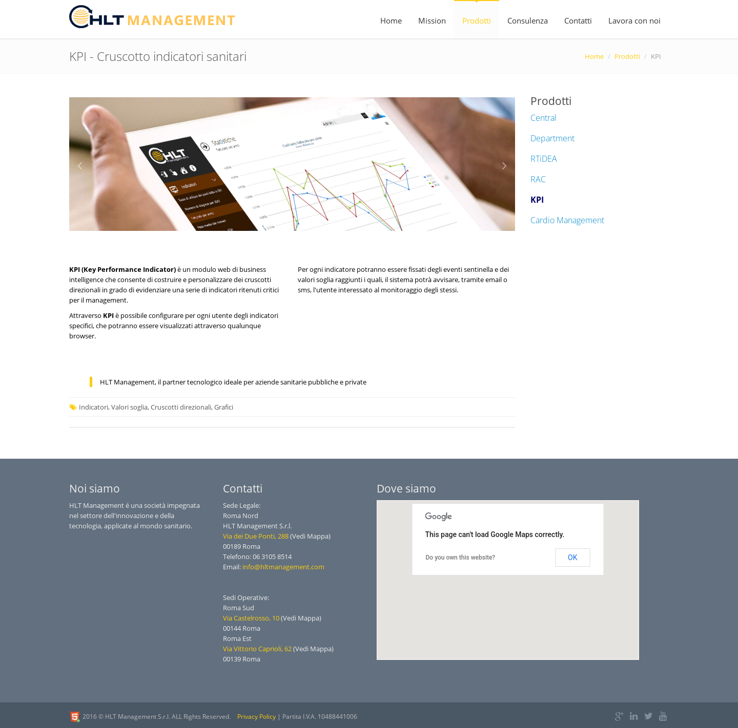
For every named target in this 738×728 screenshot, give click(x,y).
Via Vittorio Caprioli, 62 (257, 648)
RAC (538, 179)
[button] (497, 596)
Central (543, 117)
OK (572, 557)
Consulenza (527, 20)
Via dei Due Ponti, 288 (256, 536)
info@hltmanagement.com (283, 566)
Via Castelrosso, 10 (251, 618)
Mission (432, 20)
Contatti (578, 20)
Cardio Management (567, 220)
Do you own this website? (461, 557)
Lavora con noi (634, 20)
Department (552, 138)
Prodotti (476, 20)
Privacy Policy (256, 716)
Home (391, 20)
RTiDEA (543, 158)
